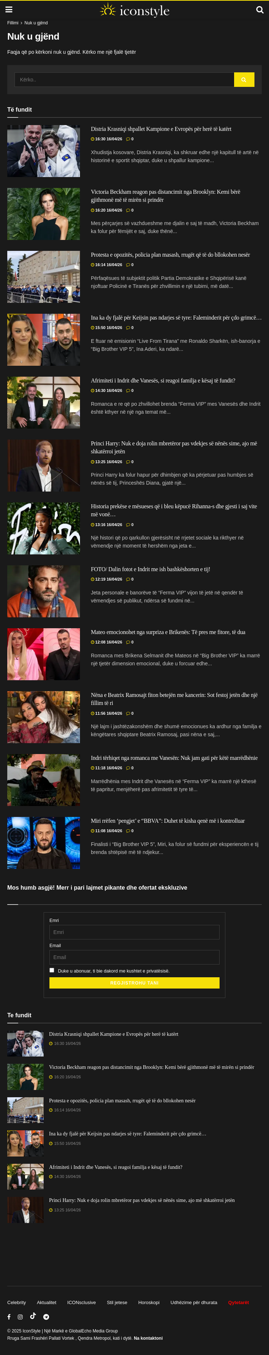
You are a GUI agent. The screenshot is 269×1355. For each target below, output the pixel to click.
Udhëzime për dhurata (193, 1302)
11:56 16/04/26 (106, 713)
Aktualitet (46, 1302)
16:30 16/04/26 (106, 139)
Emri (54, 920)
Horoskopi (149, 1302)
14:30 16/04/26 (106, 390)
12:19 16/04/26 (106, 579)
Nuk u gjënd (36, 22)
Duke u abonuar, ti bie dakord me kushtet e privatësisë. (109, 971)
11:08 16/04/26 (106, 831)
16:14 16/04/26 (106, 264)
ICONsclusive (81, 1302)
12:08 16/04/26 (106, 642)
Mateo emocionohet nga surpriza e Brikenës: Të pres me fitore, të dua (168, 632)
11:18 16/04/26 (106, 768)
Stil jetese (117, 1302)
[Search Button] (244, 79)
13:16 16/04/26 (106, 524)
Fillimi (13, 22)
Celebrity (16, 1302)
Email (55, 945)
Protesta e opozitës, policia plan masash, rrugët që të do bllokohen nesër (170, 255)
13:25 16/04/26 (106, 462)
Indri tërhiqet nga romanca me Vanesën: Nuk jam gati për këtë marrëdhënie (174, 758)
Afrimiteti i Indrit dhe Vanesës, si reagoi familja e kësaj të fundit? (163, 380)
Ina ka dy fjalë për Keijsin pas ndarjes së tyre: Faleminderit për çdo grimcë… (176, 317)
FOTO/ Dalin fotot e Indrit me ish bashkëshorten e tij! (150, 569)
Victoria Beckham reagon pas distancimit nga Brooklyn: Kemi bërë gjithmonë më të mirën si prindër (151, 1067)
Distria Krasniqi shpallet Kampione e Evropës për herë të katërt (161, 129)
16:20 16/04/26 (106, 210)
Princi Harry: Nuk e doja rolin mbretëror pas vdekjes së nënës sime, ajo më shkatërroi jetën (142, 1200)
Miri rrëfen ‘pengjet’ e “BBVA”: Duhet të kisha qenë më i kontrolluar (168, 821)
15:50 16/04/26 (106, 327)
